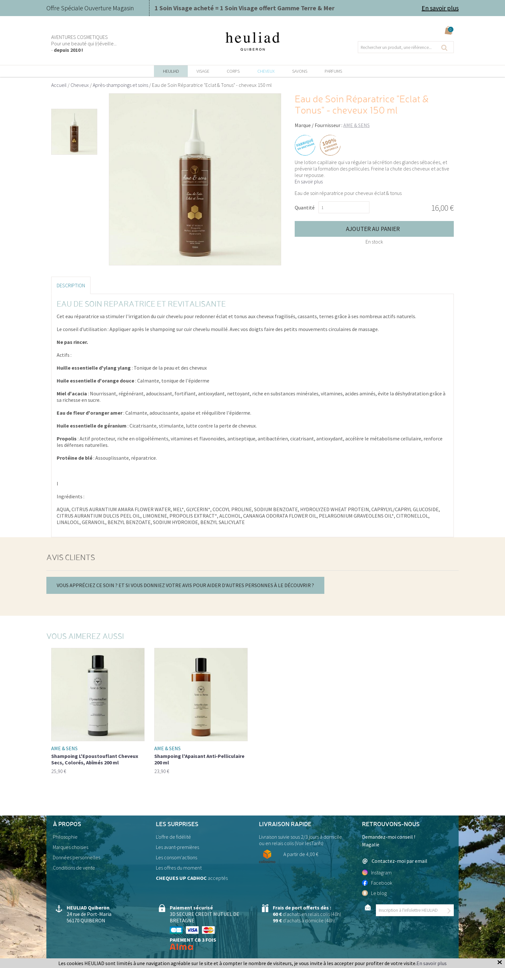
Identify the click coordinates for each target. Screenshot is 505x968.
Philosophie (65, 837)
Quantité (305, 207)
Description (71, 285)
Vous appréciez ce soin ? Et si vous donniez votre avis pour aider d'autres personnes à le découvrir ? (185, 585)
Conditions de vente (74, 867)
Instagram (377, 872)
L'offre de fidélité (173, 837)
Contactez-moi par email (394, 861)
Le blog (374, 893)
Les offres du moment (179, 867)
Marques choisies (70, 847)
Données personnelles (76, 857)
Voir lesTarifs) (309, 843)
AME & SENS (356, 125)
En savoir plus (440, 8)
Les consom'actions (176, 857)
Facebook (377, 883)
